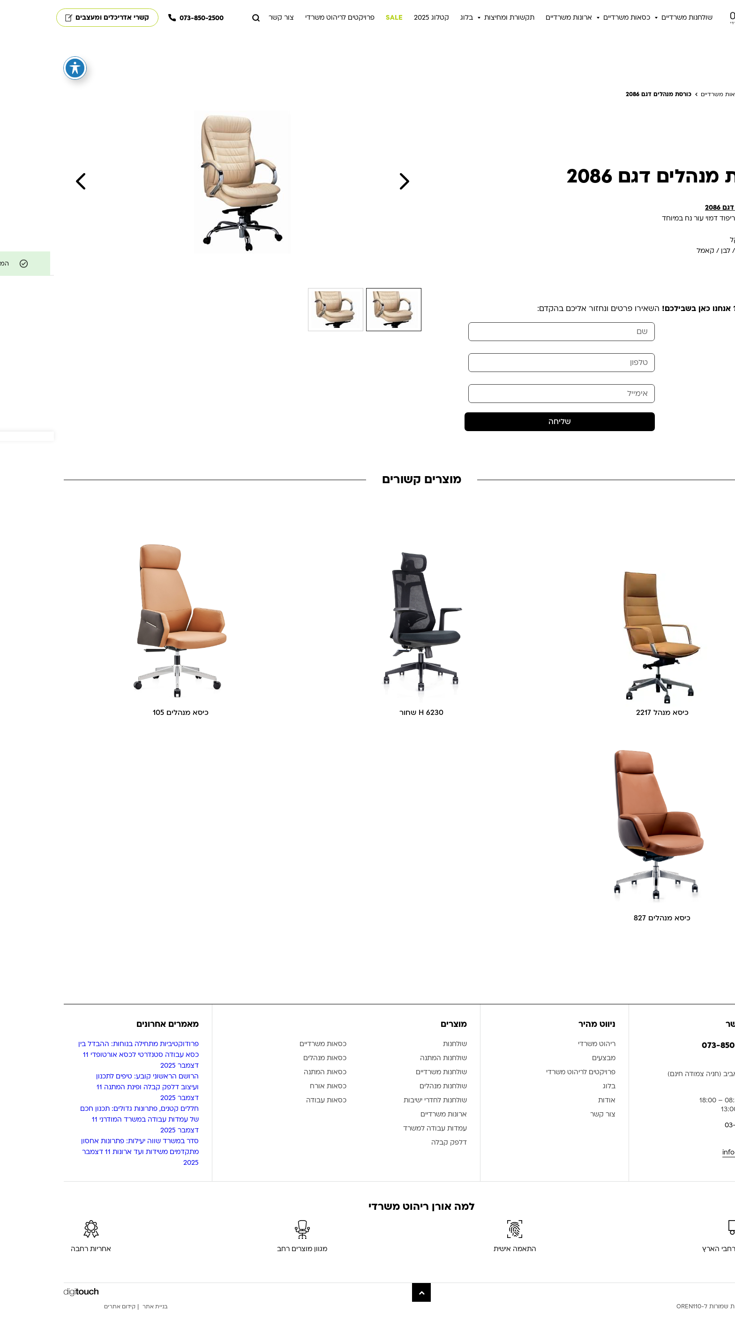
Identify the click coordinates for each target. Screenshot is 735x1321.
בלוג (412, 19)
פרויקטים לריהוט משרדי (286, 19)
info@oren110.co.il (696, 1161)
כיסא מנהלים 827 (608, 927)
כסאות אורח (274, 1097)
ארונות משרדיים (515, 19)
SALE (340, 19)
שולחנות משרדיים (633, 19)
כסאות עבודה (272, 1111)
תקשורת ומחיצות (455, 19)
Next (350, 184)
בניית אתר (104, 1316)
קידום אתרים (67, 1316)
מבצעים (550, 1068)
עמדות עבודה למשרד (381, 1139)
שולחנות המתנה (389, 1068)
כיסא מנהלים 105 (127, 721)
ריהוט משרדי (543, 1054)
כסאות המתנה (271, 1082)
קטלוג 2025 (377, 19)
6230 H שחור (367, 721)
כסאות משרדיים (572, 19)
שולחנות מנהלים (389, 1097)
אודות (553, 1111)
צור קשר (227, 19)
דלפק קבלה (395, 1153)
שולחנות (401, 1054)
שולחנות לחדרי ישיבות (381, 1111)
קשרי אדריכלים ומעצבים (53, 19)
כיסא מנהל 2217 (608, 721)
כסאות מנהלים (270, 1068)
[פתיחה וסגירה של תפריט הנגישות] (21, 68)
